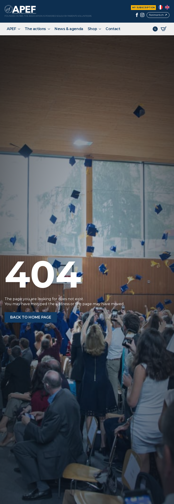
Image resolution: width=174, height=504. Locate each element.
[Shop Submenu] (100, 29)
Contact (113, 29)
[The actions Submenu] (49, 29)
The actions (35, 29)
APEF (11, 29)
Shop (92, 29)
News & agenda (69, 29)
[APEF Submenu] (19, 29)
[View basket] (163, 29)
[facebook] (137, 15)
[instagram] (142, 15)
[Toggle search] (155, 28)
